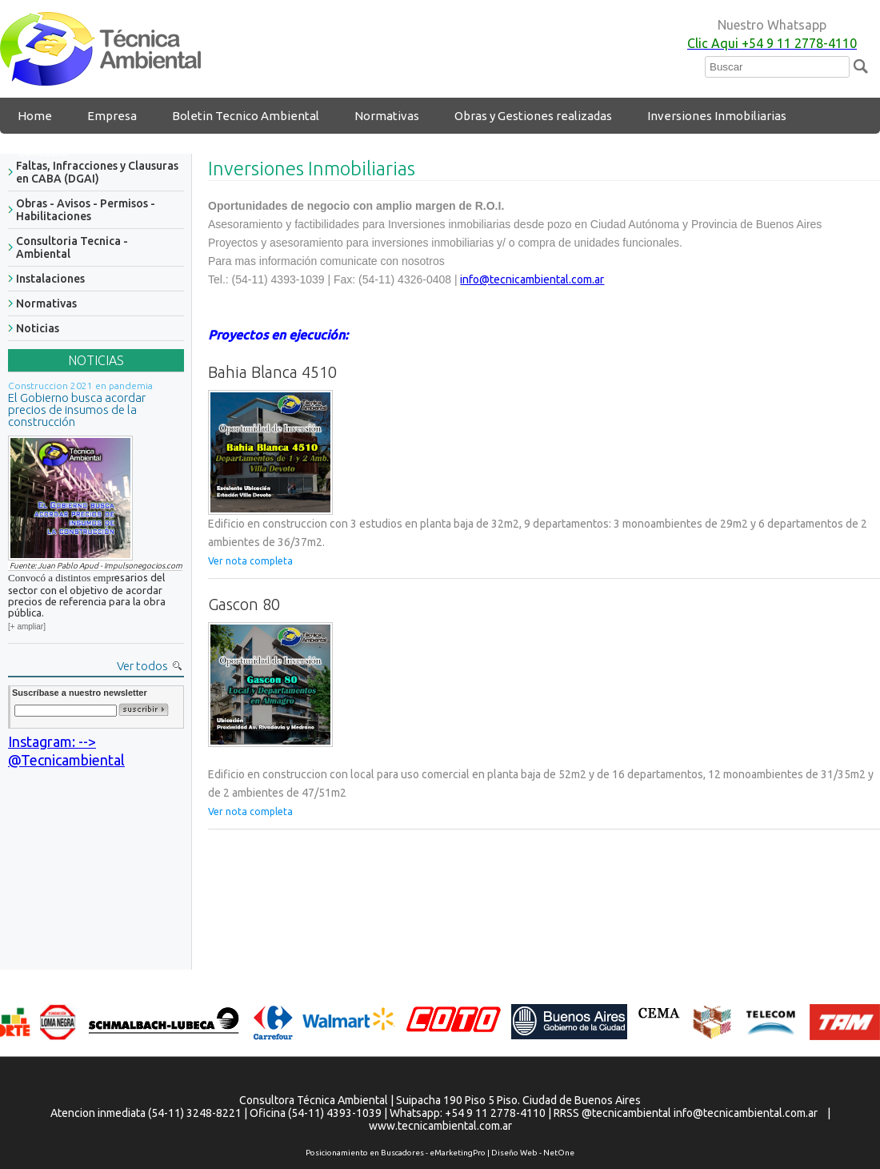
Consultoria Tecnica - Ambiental (72, 247)
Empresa (112, 116)
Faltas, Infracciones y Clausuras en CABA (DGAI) (97, 172)
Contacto (43, 152)
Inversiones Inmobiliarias (716, 116)
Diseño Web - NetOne (532, 1152)
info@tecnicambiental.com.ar (532, 279)
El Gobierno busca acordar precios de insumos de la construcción (77, 409)
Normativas (386, 116)
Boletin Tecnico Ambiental (245, 116)
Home (35, 116)
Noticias (37, 328)
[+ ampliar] (27, 626)
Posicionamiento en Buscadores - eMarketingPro (396, 1152)
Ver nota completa (250, 561)
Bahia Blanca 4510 (272, 372)
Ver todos (142, 666)
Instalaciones (50, 278)
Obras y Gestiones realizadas (533, 116)
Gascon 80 (244, 604)
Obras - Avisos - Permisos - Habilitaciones (85, 210)
